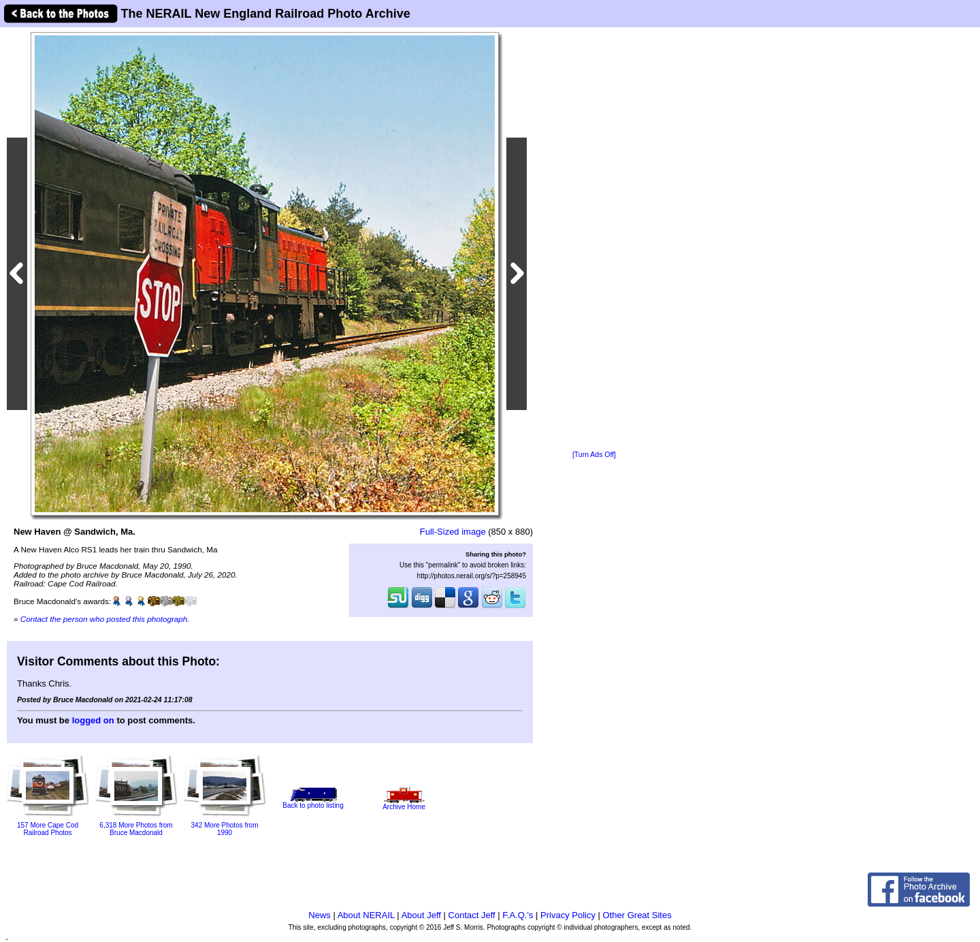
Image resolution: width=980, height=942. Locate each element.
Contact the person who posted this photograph (104, 618)
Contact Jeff (471, 915)
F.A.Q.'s (517, 915)
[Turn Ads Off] (594, 454)
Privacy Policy (567, 915)
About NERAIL (366, 915)
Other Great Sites (637, 915)
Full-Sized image (453, 532)
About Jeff (421, 915)
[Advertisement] (594, 239)
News (319, 915)
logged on (93, 720)
